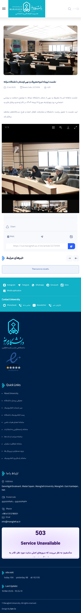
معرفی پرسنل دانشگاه (13, 400)
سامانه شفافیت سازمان (13, 444)
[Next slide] (73, 170)
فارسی (74, 8)
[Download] (68, 127)
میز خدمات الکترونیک (13, 408)
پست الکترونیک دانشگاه (14, 415)
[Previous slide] (8, 170)
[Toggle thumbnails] (53, 127)
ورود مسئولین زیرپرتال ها (14, 451)
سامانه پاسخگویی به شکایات (16, 429)
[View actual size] (60, 127)
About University (11, 393)
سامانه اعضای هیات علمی (14, 422)
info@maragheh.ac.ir (11, 521)
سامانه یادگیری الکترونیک (15, 458)
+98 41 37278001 (10, 513)
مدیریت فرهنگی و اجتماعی (26, 13)
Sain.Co (13, 609)
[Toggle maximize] (75, 127)
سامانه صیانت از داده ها (13, 436)
